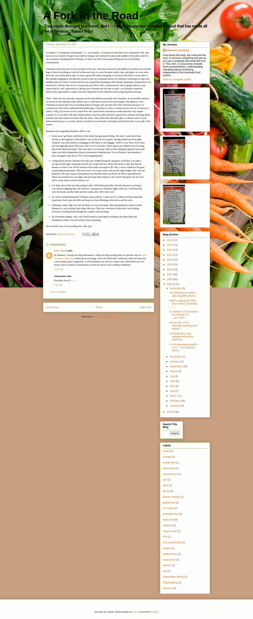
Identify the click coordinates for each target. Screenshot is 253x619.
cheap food (169, 462)
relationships (170, 554)
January (174, 405)
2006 (170, 279)
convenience (170, 474)
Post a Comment (58, 291)
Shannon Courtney (177, 50)
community (169, 468)
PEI (165, 536)
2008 (170, 269)
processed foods (172, 542)
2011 (170, 254)
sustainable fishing (173, 576)
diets (165, 485)
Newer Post (52, 307)
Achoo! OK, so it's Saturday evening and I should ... (183, 325)
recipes (167, 548)
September (176, 366)
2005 (170, 284)
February (175, 400)
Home (99, 307)
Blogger (154, 611)
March (173, 395)
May (172, 386)
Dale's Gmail (60, 250)
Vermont (167, 588)
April (172, 391)
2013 (170, 244)
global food (169, 502)
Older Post (145, 307)
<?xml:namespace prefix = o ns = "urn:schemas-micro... (184, 347)
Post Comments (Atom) (105, 316)
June (173, 381)
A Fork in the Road (91, 16)
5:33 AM (58, 285)
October (174, 361)
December (176, 288)
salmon (167, 565)
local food (168, 519)
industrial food (171, 513)
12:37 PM (58, 269)
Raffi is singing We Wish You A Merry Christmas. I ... (183, 303)
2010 (170, 259)
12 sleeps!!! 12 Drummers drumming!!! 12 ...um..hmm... (183, 314)
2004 (170, 411)
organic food (170, 531)
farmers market (171, 496)
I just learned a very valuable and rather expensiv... (181, 336)
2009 (170, 264)
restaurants (169, 559)
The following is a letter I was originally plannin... (183, 294)
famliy (166, 491)
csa (165, 479)
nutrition (167, 525)
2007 (170, 274)
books (166, 451)
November (176, 356)
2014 (170, 240)
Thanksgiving (170, 582)
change (167, 456)
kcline (135, 611)
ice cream (168, 508)
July (172, 376)
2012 (170, 249)
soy (165, 571)
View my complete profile (177, 79)
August (174, 371)
